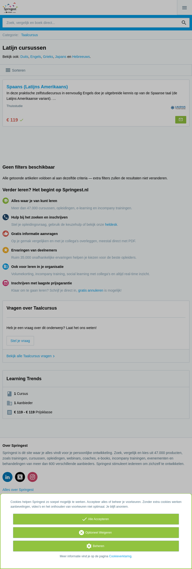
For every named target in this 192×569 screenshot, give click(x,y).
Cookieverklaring (120, 556)
